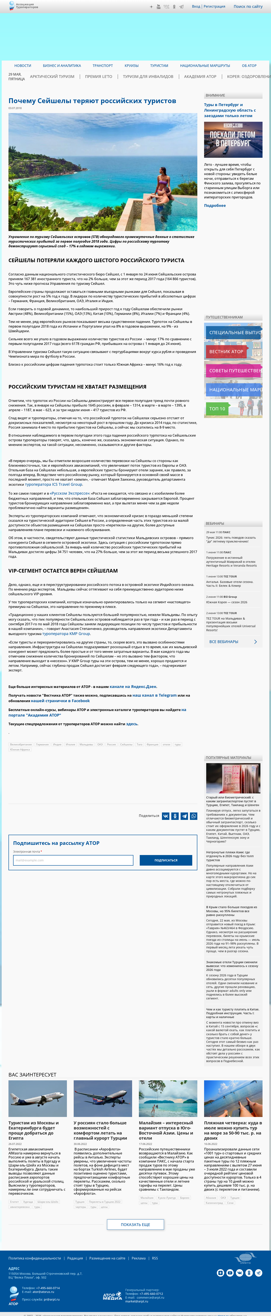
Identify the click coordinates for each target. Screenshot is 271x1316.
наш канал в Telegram (152, 691)
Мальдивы (86, 737)
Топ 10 (212, 406)
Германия (42, 737)
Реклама (126, 1255)
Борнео (184, 1194)
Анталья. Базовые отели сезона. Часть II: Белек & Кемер (229, 580)
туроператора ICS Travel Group (50, 484)
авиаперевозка (20, 1203)
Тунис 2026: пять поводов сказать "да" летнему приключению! (231, 536)
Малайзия (147, 1194)
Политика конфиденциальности (31, 1255)
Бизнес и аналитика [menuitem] (62, 65)
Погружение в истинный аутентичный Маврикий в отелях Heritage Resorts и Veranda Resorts (231, 558)
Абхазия (211, 1194)
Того (139, 737)
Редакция (68, 1255)
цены (104, 1203)
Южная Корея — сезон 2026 (226, 599)
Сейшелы (126, 737)
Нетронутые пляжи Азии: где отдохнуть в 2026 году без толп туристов (230, 853)
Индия (57, 737)
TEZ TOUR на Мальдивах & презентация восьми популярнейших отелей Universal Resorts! (231, 621)
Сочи (230, 1199)
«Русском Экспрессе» (67, 492)
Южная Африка (20, 742)
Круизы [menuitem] (132, 65)
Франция (152, 737)
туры (178, 737)
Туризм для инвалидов (158, 76)
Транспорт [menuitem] (103, 65)
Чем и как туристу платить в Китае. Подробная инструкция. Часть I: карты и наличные (232, 1010)
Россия (111, 737)
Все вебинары (222, 638)
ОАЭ (100, 737)
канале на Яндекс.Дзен (130, 683)
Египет (14, 1198)
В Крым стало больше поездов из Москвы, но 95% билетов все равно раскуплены (231, 907)
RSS (141, 1255)
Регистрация (217, 6)
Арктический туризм (78, 76)
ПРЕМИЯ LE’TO (117, 76)
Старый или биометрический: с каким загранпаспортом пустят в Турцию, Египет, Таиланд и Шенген (232, 798)
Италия (70, 737)
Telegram (184, 7)
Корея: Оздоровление (242, 76)
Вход (199, 6)
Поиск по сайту (250, 6)
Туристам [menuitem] (159, 65)
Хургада (28, 1198)
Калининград (214, 1199)
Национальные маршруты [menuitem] (205, 65)
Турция (79, 1198)
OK (177, 7)
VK (169, 7)
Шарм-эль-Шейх (47, 1198)
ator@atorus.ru (43, 1288)
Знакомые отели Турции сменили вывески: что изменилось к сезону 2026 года (232, 963)
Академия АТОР (201, 76)
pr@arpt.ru (52, 1296)
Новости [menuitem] (22, 65)
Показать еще (136, 1221)
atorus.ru (223, 1312)
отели (166, 737)
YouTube (161, 6)
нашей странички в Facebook (57, 696)
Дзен (154, 7)
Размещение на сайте (98, 1255)
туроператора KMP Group (63, 631)
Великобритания (21, 737)
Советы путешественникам (229, 367)
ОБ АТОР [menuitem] (249, 65)
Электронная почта (26, 844)
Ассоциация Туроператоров (27, 5)
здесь (131, 717)
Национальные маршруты (228, 387)
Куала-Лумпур (167, 1194)
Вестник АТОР (218, 348)
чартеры (80, 1203)
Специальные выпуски (225, 329)
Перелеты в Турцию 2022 (104, 1198)
